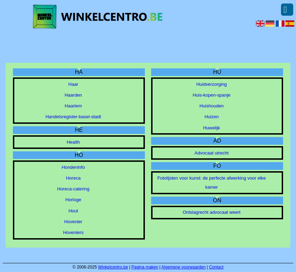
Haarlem (73, 105)
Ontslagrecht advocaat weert (211, 212)
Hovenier (73, 221)
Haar (73, 84)
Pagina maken (145, 267)
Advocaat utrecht (211, 153)
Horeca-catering (73, 188)
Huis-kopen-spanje (211, 95)
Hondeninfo (73, 167)
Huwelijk (211, 127)
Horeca (73, 178)
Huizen (212, 116)
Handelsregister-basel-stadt (73, 116)
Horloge (73, 199)
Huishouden (211, 105)
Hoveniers (73, 232)
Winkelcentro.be (113, 267)
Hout (73, 210)
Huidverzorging (211, 84)
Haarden (73, 95)
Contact (216, 267)
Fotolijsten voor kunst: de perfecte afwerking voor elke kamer (211, 182)
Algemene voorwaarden (183, 267)
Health (73, 142)
